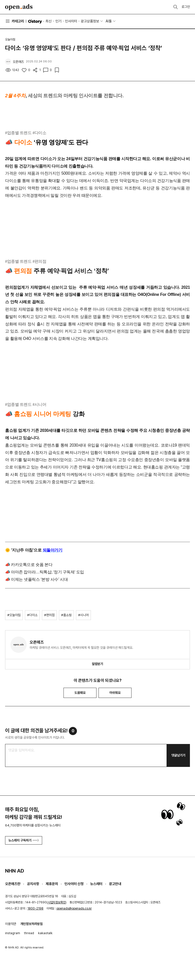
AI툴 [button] (109, 21)
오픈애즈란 (12, 884)
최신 (48, 21)
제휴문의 (52, 884)
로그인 (186, 7)
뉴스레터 (96, 884)
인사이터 (71, 21)
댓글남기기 (178, 755)
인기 (58, 21)
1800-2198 (35, 908)
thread (29, 933)
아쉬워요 (115, 693)
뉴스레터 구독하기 (23, 840)
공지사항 (33, 884)
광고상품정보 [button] (90, 21)
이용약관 (10, 924)
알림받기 (97, 664)
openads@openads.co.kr (74, 908)
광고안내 (115, 884)
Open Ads (18, 7)
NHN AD (14, 871)
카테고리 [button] (14, 21)
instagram (12, 933)
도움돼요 (80, 693)
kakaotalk (45, 933)
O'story (35, 21)
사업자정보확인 (57, 902)
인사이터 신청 (74, 884)
